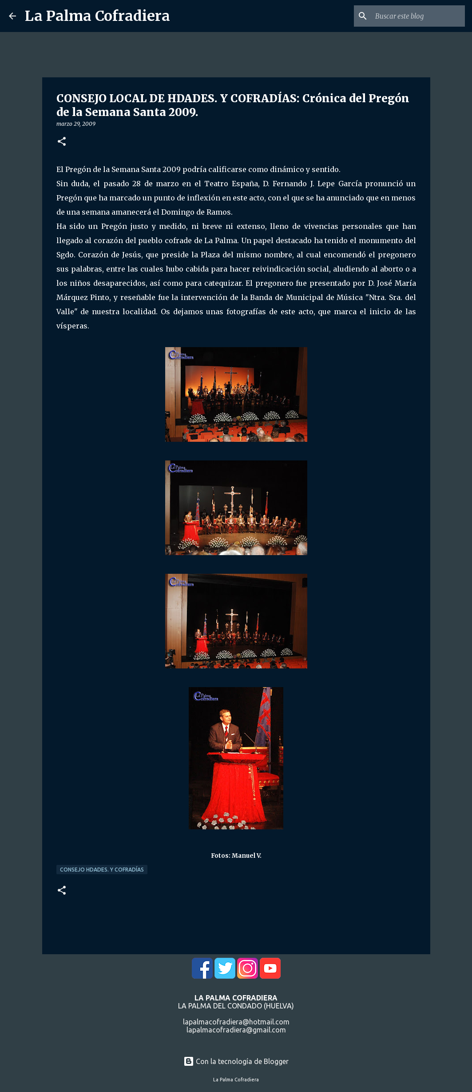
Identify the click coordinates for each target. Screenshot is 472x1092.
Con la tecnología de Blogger (236, 1061)
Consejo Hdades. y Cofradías (102, 869)
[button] (61, 142)
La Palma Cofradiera (97, 16)
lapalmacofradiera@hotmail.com (236, 1022)
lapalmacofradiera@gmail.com (236, 1030)
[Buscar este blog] (418, 16)
